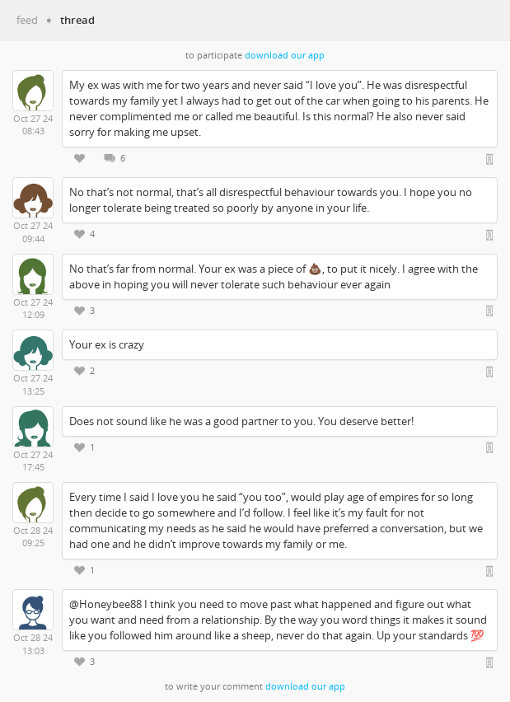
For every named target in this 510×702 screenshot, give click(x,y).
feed (27, 19)
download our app (285, 55)
